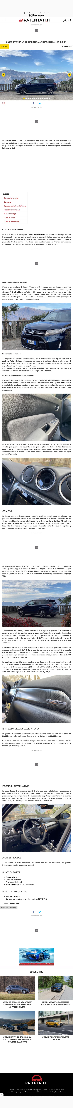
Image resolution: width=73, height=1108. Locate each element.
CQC (33, 1096)
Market (53, 1096)
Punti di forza (9, 218)
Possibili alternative (12, 210)
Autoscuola (26, 1096)
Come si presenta (11, 198)
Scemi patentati (7, 1096)
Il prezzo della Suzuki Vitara (15, 206)
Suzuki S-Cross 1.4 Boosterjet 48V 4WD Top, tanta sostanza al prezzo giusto (17, 1004)
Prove (4, 46)
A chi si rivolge (10, 214)
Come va (7, 202)
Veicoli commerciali (64, 1096)
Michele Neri (59, 1090)
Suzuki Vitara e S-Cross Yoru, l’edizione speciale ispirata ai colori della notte (17, 1039)
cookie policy (27, 1092)
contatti (36, 1092)
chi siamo (43, 1092)
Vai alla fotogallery (8, 907)
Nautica (17, 1096)
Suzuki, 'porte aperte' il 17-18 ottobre (55, 1038)
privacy (18, 1092)
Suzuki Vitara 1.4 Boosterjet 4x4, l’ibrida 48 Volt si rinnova (55, 1003)
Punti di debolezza (11, 222)
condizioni (11, 1092)
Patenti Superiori (43, 1096)
